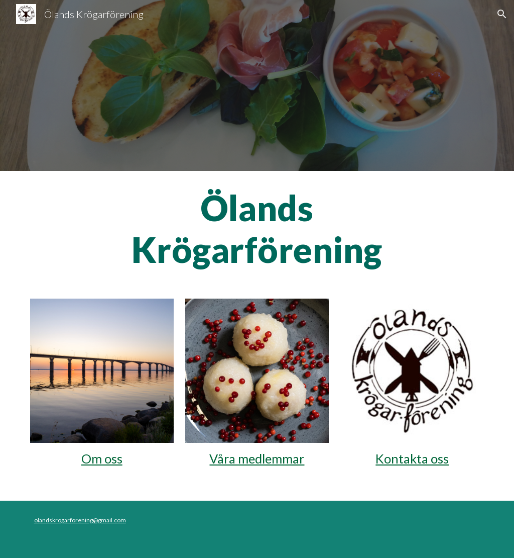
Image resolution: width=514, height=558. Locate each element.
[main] (256, 228)
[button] (502, 14)
